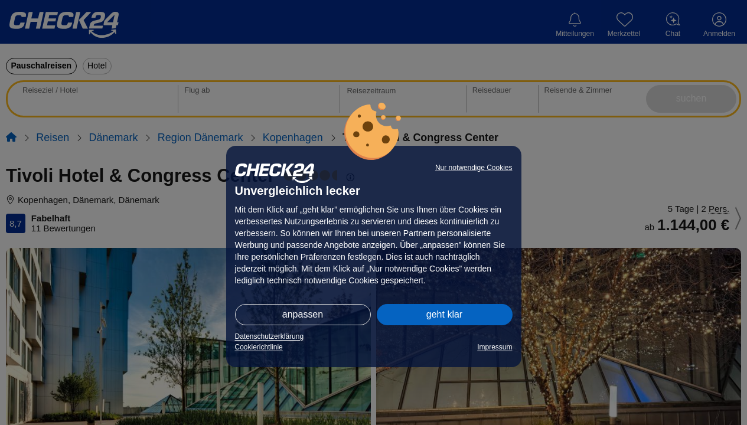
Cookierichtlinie (259, 347)
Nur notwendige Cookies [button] (474, 168)
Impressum (494, 347)
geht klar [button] (444, 314)
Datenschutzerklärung (269, 336)
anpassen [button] (302, 314)
